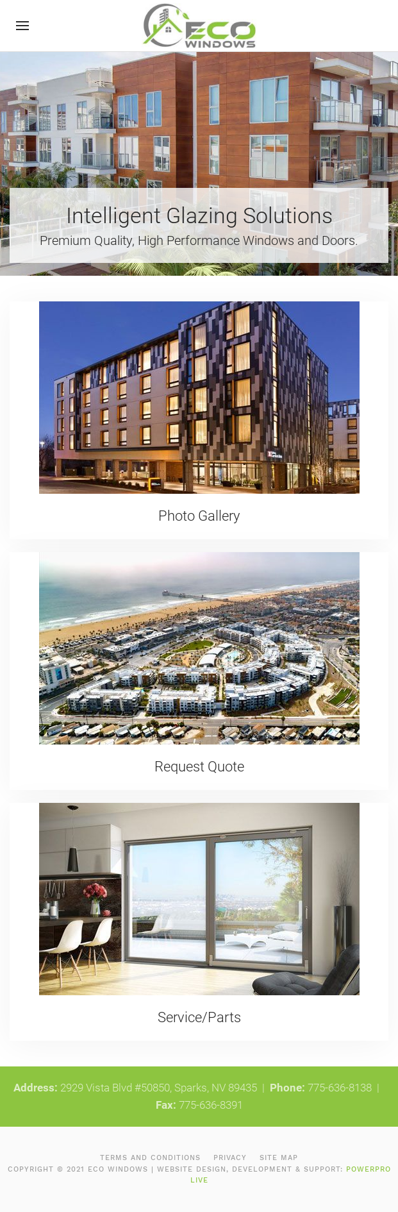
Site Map (279, 1158)
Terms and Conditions (150, 1158)
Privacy (230, 1158)
